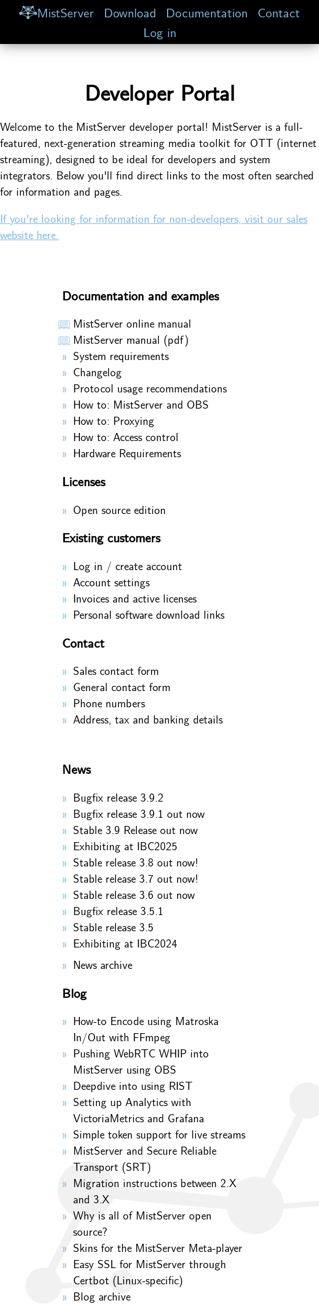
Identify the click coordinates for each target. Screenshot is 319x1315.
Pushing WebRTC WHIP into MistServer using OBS (141, 1061)
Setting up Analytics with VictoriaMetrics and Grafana (138, 1109)
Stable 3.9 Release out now (135, 829)
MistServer (56, 11)
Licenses (83, 481)
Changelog (97, 371)
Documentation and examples (140, 295)
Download (130, 11)
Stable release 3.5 (113, 927)
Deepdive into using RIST (133, 1085)
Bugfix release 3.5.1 (118, 910)
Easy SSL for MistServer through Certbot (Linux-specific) (149, 1271)
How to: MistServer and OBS (141, 404)
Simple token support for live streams (159, 1134)
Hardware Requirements (127, 453)
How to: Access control (126, 436)
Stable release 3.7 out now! (135, 878)
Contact (279, 11)
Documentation (207, 11)
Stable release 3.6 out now (134, 894)
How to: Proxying (113, 420)
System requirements (121, 355)
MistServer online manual (132, 323)
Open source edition (119, 509)
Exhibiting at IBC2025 (125, 846)
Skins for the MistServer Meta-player (157, 1247)
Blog (74, 992)
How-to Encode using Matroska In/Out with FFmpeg (146, 1028)
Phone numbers (109, 703)
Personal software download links (148, 614)
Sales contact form (116, 670)
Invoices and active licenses (135, 598)
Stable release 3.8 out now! (135, 862)
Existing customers (111, 537)
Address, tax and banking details (148, 719)
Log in (159, 31)
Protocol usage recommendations (150, 388)
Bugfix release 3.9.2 (118, 797)
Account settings (111, 582)
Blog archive (101, 1296)
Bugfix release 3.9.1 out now (139, 813)
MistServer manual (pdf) (130, 339)
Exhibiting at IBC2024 (125, 943)
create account (148, 565)
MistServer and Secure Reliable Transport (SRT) (144, 1158)
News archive (102, 964)
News (76, 768)
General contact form (122, 686)
